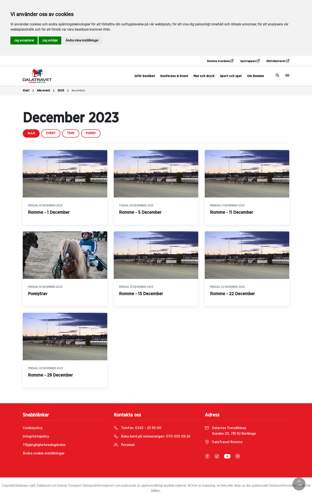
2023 (63, 91)
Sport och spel (231, 76)
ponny (91, 133)
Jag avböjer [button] (50, 40)
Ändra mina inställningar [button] (82, 40)
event (51, 133)
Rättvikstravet (277, 61)
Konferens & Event (174, 76)
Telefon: (137, 428)
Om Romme (255, 76)
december (78, 90)
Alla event (46, 91)
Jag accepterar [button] (24, 40)
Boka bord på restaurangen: (152, 436)
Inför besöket (145, 76)
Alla (31, 133)
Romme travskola (220, 61)
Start (29, 91)
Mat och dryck (203, 76)
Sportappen (250, 61)
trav (71, 133)
